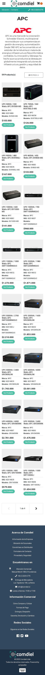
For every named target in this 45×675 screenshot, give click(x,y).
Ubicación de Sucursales (22, 543)
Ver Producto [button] (8, 125)
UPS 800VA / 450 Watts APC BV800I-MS (33, 156)
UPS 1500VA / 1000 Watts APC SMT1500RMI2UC (10, 263)
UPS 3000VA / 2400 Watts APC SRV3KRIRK (33, 422)
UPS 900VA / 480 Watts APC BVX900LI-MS (11, 157)
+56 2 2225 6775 (37, 10)
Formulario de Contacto (22, 551)
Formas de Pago (22, 608)
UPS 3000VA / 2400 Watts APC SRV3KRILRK (10, 372)
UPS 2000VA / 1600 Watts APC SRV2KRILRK (32, 318)
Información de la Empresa (22, 539)
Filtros (34, 75)
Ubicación (5, 10)
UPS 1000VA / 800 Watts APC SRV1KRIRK (11, 471)
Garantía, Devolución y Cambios (22, 616)
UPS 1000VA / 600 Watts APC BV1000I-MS (10, 209)
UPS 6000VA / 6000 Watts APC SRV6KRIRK (11, 422)
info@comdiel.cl (24, 587)
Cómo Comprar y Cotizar (22, 603)
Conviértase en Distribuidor (22, 547)
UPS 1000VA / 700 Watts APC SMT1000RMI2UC (31, 209)
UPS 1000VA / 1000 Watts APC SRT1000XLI (32, 472)
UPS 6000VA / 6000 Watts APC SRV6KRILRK (32, 372)
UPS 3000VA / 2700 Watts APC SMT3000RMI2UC (10, 318)
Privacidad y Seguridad (22, 555)
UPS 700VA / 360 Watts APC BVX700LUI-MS (31, 106)
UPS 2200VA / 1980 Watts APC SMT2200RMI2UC (32, 263)
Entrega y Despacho (22, 612)
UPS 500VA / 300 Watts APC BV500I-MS (11, 105)
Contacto (14, 10)
